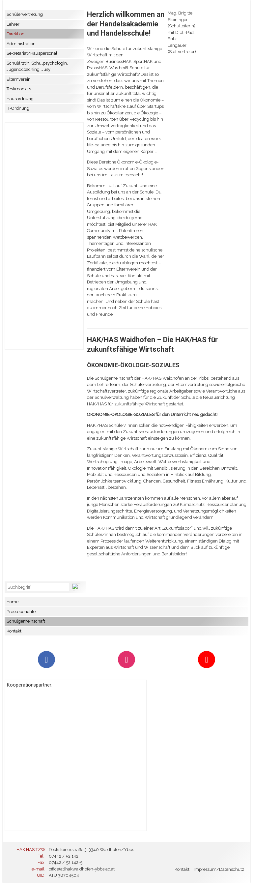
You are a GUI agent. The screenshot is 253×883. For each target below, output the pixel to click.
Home (12, 601)
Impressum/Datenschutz (219, 869)
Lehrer (13, 24)
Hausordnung (20, 98)
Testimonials (19, 88)
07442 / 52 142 (63, 856)
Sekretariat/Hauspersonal (32, 53)
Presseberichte (21, 611)
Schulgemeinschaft (26, 621)
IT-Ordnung (18, 108)
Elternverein (19, 79)
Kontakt (14, 631)
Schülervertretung (25, 14)
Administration (21, 43)
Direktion (15, 33)
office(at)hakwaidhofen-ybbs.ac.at (82, 869)
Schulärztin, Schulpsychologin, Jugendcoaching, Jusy (37, 66)
